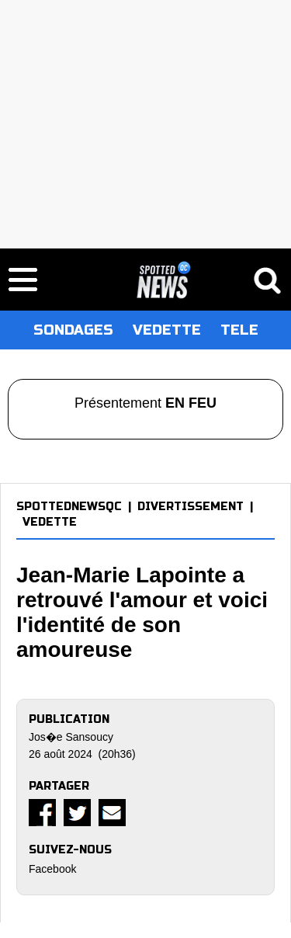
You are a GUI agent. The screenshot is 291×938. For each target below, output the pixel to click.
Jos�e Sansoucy (71, 737)
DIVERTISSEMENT (190, 506)
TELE (239, 330)
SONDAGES (73, 330)
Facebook (52, 869)
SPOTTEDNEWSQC (69, 506)
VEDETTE (167, 330)
